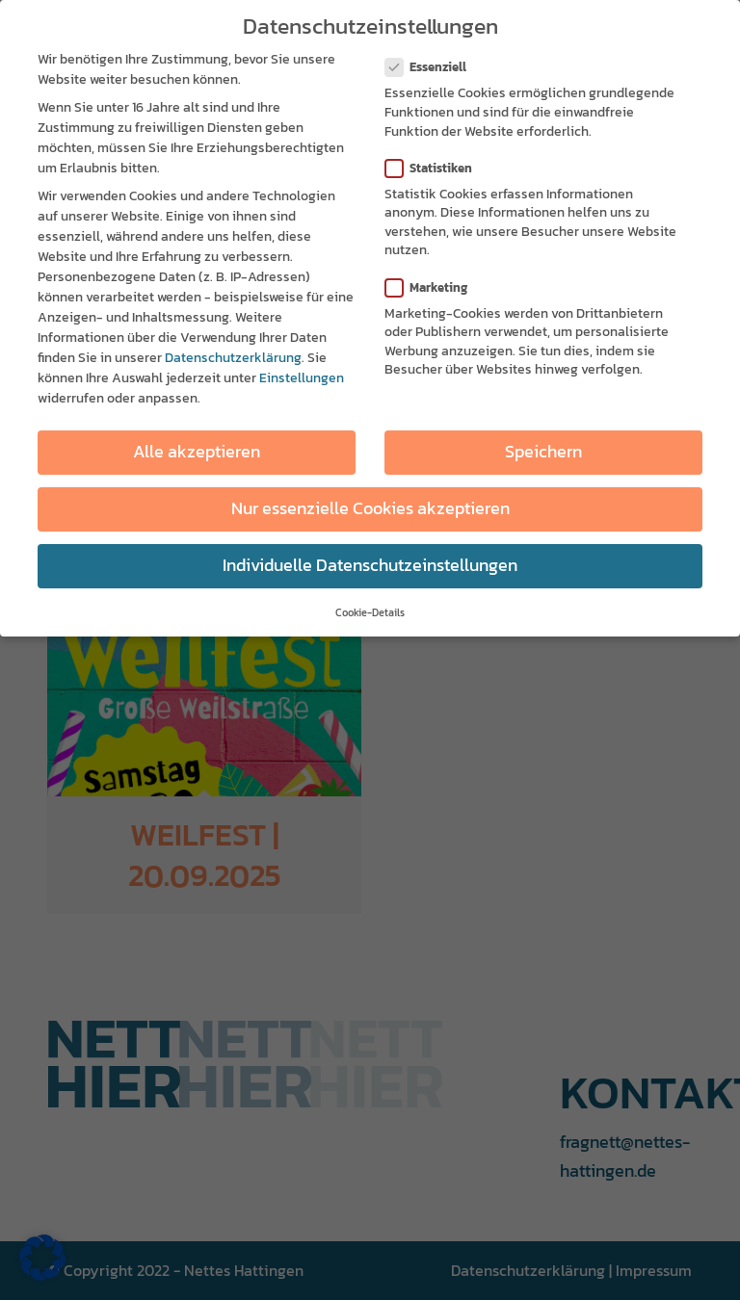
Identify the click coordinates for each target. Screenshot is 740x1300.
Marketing (434, 286)
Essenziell (433, 67)
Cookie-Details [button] (370, 611)
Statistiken (436, 167)
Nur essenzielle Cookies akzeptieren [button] (370, 508)
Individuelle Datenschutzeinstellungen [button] (370, 565)
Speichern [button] (543, 451)
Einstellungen (301, 378)
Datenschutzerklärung (233, 358)
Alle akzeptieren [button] (196, 451)
